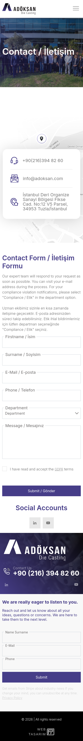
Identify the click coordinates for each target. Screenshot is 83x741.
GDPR (59, 469)
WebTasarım (37, 732)
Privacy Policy (12, 698)
